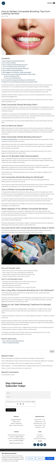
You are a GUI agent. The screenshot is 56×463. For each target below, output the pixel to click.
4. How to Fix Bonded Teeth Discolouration (13, 66)
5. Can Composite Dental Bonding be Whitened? (15, 68)
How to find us (39, 436)
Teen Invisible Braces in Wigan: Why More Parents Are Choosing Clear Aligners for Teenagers (27, 361)
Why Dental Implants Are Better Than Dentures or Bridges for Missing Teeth (22, 358)
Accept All (49, 458)
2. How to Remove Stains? (8, 63)
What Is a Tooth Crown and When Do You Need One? (16, 368)
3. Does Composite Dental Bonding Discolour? (14, 64)
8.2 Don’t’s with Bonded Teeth (11, 78)
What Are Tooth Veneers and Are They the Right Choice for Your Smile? (21, 363)
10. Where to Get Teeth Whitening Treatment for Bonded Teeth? (19, 82)
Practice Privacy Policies (40, 438)
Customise (30, 458)
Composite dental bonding (9, 139)
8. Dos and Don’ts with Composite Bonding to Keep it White (18, 74)
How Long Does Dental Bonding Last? (13, 341)
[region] (28, 457)
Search (52, 351)
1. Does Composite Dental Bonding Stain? (13, 61)
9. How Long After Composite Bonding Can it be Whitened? (18, 80)
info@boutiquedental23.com (16, 443)
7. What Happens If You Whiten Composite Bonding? (16, 72)
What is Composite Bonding (11, 342)
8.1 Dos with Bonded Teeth (10, 76)
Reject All (40, 458)
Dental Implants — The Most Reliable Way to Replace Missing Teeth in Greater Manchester (27, 365)
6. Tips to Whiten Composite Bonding (12, 70)
